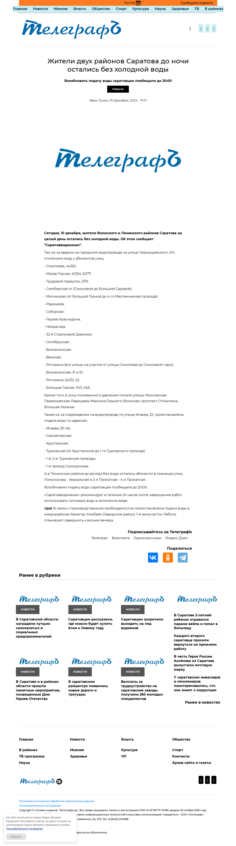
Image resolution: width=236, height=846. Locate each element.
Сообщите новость (197, 3)
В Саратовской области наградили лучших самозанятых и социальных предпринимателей (37, 627)
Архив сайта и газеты (191, 763)
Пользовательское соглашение (40, 805)
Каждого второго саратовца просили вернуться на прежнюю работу (195, 642)
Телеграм (99, 538)
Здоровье (180, 9)
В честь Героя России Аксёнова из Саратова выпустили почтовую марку (194, 663)
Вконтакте (121, 538)
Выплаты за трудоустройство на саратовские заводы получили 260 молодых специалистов (142, 690)
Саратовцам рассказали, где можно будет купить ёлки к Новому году (90, 623)
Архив (132, 3)
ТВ (196, 9)
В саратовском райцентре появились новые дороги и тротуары (88, 688)
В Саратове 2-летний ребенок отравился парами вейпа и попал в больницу (196, 621)
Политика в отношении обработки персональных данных (56, 801)
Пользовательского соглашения (24, 828)
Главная (20, 9)
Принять (16, 836)
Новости (40, 9)
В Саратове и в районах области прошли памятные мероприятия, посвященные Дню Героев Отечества (38, 690)
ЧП (123, 756)
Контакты (181, 756)
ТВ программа (32, 756)
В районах (214, 9)
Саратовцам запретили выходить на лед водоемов (142, 623)
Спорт (121, 9)
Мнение (61, 9)
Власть (80, 9)
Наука (160, 9)
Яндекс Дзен (176, 538)
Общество (101, 9)
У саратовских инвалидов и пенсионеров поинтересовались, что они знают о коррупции (197, 683)
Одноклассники (147, 538)
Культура (141, 9)
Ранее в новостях (202, 702)
